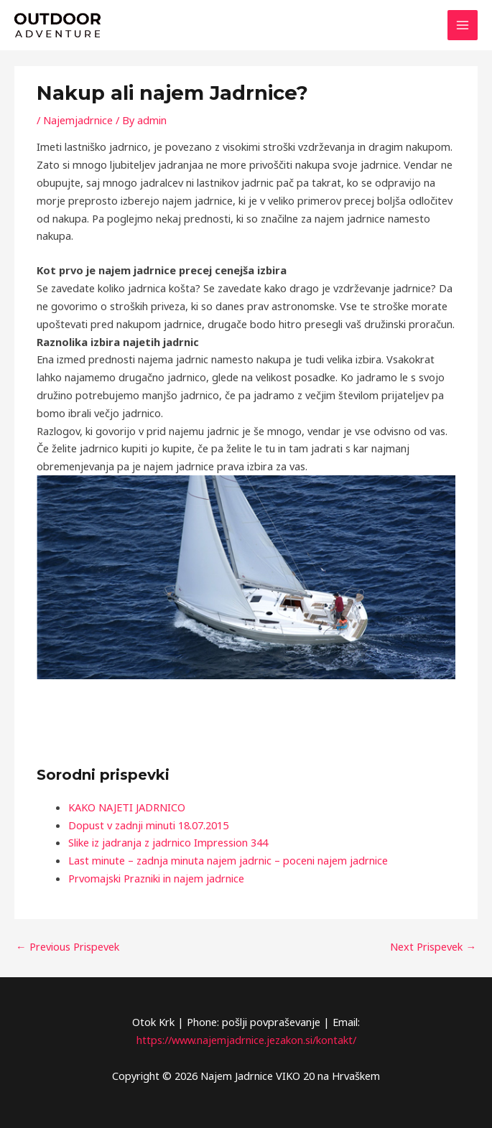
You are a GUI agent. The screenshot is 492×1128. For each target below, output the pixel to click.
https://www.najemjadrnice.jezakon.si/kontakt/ (246, 1040)
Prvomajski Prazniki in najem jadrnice (156, 878)
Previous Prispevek (67, 946)
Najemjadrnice (78, 120)
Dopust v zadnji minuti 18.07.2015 (148, 825)
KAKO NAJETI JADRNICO (126, 807)
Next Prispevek (433, 946)
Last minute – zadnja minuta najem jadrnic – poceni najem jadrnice (228, 860)
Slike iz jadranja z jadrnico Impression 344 (168, 842)
